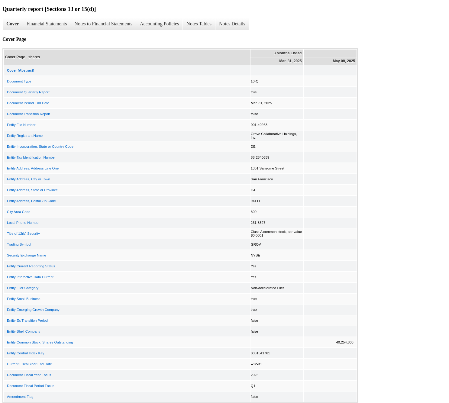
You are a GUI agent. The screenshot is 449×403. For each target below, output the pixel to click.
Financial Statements (47, 23)
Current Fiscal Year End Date (29, 364)
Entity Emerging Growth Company (33, 309)
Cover (12, 23)
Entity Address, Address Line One (33, 168)
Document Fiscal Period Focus (30, 386)
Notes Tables (199, 23)
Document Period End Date (28, 103)
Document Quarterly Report (28, 92)
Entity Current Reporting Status (31, 266)
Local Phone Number (23, 222)
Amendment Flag (20, 396)
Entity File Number (21, 125)
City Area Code (18, 212)
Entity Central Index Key (25, 353)
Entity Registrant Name (25, 135)
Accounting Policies (159, 23)
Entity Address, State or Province (32, 190)
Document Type (19, 81)
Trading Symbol (19, 244)
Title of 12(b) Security (23, 233)
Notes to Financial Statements (104, 23)
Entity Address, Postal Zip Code (31, 201)
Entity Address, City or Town (28, 179)
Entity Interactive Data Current (30, 277)
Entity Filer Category (22, 288)
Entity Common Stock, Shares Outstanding (40, 342)
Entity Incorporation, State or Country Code (40, 146)
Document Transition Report (28, 114)
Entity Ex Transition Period (27, 320)
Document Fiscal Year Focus (29, 375)
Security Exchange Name (26, 255)
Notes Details (232, 23)
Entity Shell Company (23, 331)
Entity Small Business (23, 299)
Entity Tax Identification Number (31, 157)
